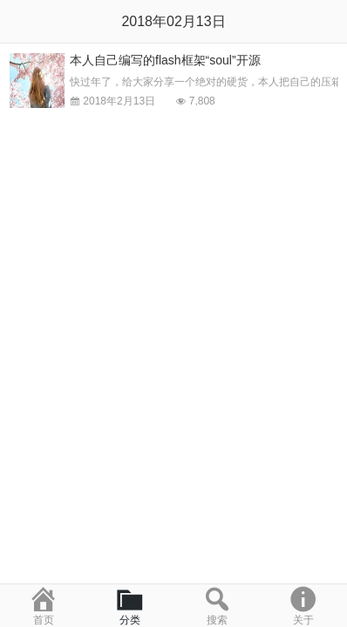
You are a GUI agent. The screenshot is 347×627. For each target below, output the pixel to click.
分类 (130, 605)
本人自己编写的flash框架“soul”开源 (165, 60)
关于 (304, 605)
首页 (43, 605)
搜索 (217, 605)
